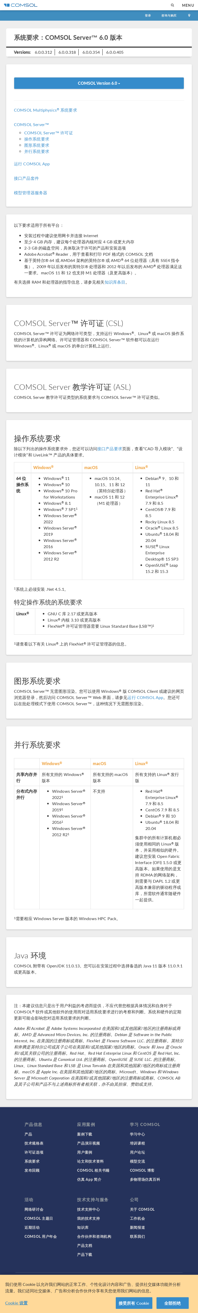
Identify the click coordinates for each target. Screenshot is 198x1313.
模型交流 (137, 1161)
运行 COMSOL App (32, 164)
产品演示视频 (88, 1143)
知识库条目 (115, 282)
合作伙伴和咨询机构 (94, 1236)
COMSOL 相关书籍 (93, 1170)
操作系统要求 (36, 139)
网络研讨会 (34, 1209)
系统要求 (32, 1161)
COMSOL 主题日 (38, 1218)
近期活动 (32, 1227)
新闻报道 (137, 1227)
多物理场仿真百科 (145, 1179)
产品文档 (84, 1245)
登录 (148, 15)
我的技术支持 (88, 1218)
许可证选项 (34, 1152)
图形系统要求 (36, 145)
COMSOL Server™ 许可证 (48, 133)
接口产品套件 (26, 178)
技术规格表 (34, 1143)
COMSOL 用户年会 (40, 1236)
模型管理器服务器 (30, 193)
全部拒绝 (172, 1305)
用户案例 (84, 1152)
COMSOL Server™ (31, 124)
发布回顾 (32, 1170)
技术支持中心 (88, 1209)
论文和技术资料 (90, 1161)
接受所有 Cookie (134, 1305)
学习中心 (137, 1134)
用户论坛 (137, 1152)
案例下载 (84, 1134)
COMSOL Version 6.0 (99, 83)
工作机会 (137, 1218)
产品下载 (84, 1254)
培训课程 (137, 1143)
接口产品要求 (109, 449)
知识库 (82, 1227)
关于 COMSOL (142, 1209)
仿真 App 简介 (89, 1179)
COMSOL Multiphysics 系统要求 (45, 110)
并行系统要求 (36, 151)
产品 (28, 1134)
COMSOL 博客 (142, 1170)
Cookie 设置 (16, 1304)
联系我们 (137, 1236)
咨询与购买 (169, 15)
